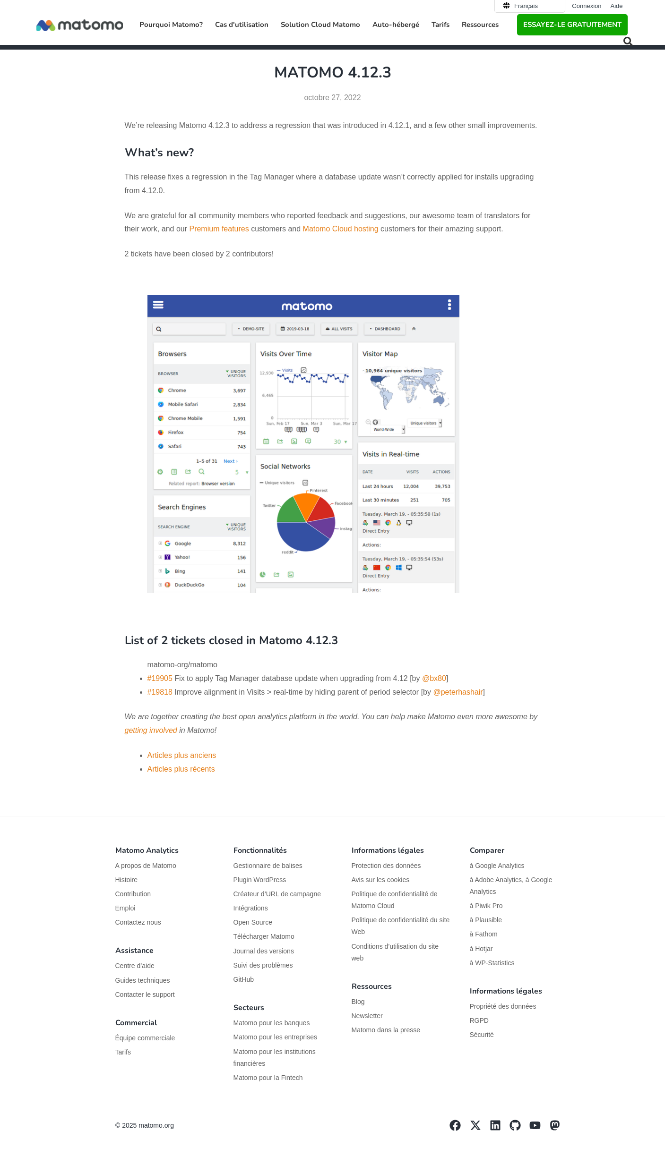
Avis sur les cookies (381, 880)
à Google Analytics (497, 865)
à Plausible (486, 920)
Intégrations (250, 908)
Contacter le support (145, 994)
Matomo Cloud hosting (341, 229)
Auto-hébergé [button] (395, 24)
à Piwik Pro (486, 906)
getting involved (151, 730)
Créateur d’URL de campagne (277, 894)
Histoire (126, 880)
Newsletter (367, 1016)
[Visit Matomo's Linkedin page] (500, 1128)
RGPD (479, 1020)
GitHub (243, 979)
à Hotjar (481, 948)
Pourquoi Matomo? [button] (171, 24)
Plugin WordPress (259, 880)
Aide (616, 5)
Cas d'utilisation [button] (241, 24)
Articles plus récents (181, 769)
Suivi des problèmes (263, 965)
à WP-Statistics (492, 963)
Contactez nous (138, 922)
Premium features (219, 229)
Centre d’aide (135, 965)
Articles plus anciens (181, 755)
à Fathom (484, 934)
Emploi (125, 908)
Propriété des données (503, 1006)
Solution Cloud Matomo (320, 24)
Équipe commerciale (145, 1038)
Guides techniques (142, 980)
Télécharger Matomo (263, 936)
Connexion (586, 5)
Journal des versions (263, 951)
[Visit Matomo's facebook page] (459, 1128)
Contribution (133, 894)
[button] (628, 41)
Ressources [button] (480, 24)
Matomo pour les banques (271, 1023)
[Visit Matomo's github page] (519, 1128)
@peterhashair (458, 692)
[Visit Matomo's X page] (479, 1128)
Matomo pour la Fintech (268, 1077)
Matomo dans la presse (386, 1030)
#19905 (160, 678)
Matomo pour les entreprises (275, 1037)
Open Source (253, 922)
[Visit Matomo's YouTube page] (539, 1128)
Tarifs (440, 24)
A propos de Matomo (145, 865)
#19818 (160, 692)
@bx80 (434, 678)
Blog (358, 1001)
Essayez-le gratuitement (572, 24)
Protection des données (386, 865)
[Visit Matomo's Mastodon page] (559, 1128)
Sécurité (482, 1034)
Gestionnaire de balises (267, 865)
